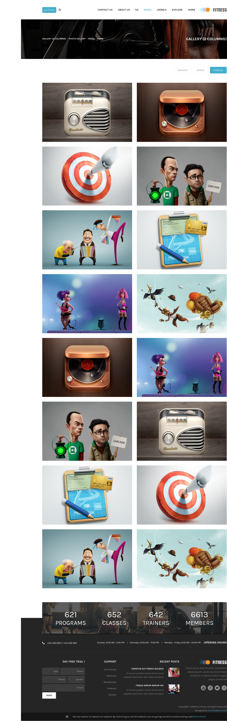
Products (90, 688)
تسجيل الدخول (28, 10)
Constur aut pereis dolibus (126, 668)
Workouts (90, 675)
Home (79, 38)
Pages (70, 38)
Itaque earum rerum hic (129, 685)
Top (223, 55)
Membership (89, 682)
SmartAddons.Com (196, 710)
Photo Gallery (56, 38)
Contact (91, 694)
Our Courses (89, 669)
